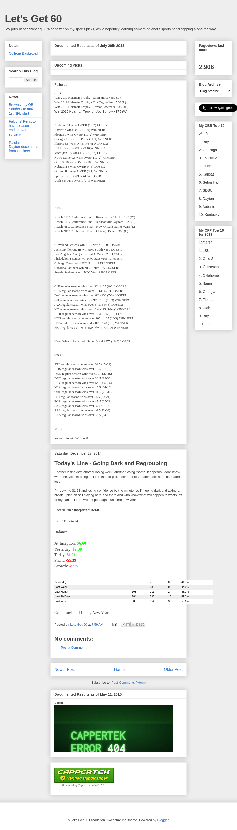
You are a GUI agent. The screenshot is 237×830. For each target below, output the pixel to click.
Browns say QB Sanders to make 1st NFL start (22, 109)
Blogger (162, 820)
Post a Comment (73, 647)
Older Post (173, 669)
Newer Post (64, 669)
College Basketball (23, 53)
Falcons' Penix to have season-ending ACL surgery (22, 127)
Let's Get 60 (33, 18)
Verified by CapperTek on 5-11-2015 (85, 785)
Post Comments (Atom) (128, 682)
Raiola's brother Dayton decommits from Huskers (23, 147)
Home (119, 669)
